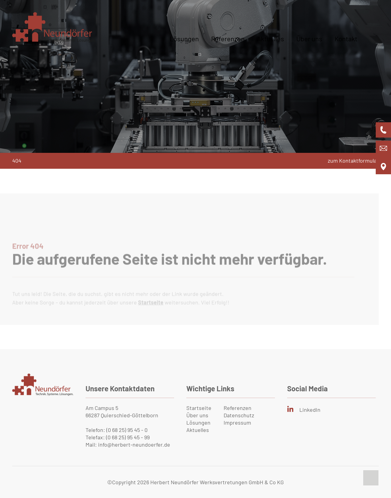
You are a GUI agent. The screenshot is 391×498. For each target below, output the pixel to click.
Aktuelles (270, 38)
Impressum (237, 422)
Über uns (309, 38)
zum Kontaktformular (353, 160)
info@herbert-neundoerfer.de (134, 444)
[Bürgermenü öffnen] (368, 44)
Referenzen (228, 38)
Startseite (198, 407)
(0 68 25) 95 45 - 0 (127, 429)
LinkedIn (309, 409)
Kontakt (345, 38)
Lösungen (184, 38)
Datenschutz (239, 415)
